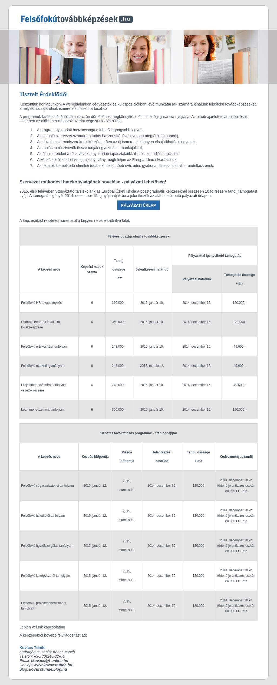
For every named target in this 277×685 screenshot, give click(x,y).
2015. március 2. (152, 366)
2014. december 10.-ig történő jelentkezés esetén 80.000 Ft (236, 485)
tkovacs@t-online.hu (49, 660)
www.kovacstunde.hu (53, 665)
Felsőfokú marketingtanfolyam (42, 366)
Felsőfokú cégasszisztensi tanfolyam (47, 486)
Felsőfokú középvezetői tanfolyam (45, 576)
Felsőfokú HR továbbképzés (41, 303)
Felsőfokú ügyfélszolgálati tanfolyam (47, 546)
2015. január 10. (152, 303)
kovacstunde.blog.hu (48, 669)
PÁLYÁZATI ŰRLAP (138, 205)
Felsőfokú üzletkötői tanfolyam (43, 516)
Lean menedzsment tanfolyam (43, 409)
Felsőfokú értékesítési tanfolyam (44, 346)
